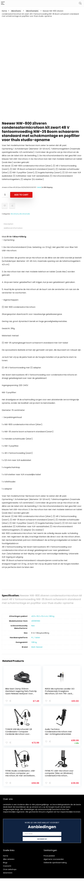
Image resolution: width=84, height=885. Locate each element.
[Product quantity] (5, 194)
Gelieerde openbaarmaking (55, 862)
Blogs (5, 862)
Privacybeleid (49, 855)
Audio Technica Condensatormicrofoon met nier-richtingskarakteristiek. (58, 731)
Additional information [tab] (13, 228)
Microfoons (16, 11)
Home (4, 11)
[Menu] (3, 3)
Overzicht (7, 865)
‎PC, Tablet (35, 637)
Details (39, 187)
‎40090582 (35, 621)
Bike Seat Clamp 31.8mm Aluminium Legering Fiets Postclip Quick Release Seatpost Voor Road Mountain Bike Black (21, 692)
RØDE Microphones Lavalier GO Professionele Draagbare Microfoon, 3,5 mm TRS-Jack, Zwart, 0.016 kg (60, 692)
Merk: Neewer (37, 647)
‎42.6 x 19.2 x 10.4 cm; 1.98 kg (42, 616)
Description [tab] (8, 224)
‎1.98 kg (34, 642)
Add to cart (21, 195)
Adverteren (7, 872)
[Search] (80, 3)
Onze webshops (9, 868)
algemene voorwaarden (54, 858)
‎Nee (33, 625)
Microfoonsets (32, 11)
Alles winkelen (8, 858)
